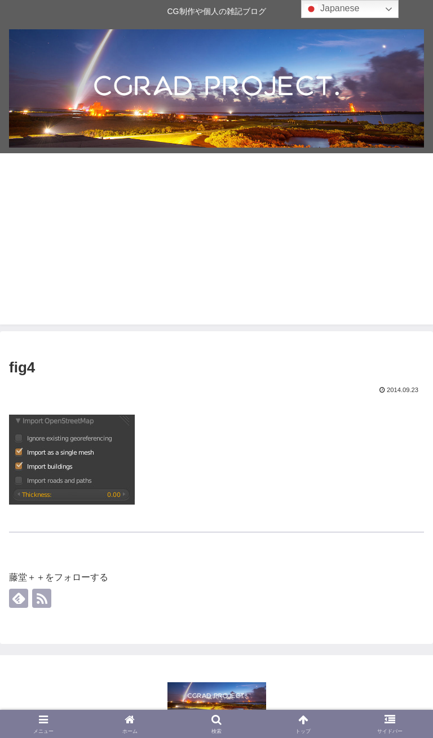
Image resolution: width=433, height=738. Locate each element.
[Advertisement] (216, 245)
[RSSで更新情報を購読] (41, 598)
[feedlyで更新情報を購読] (18, 598)
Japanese (332, 9)
